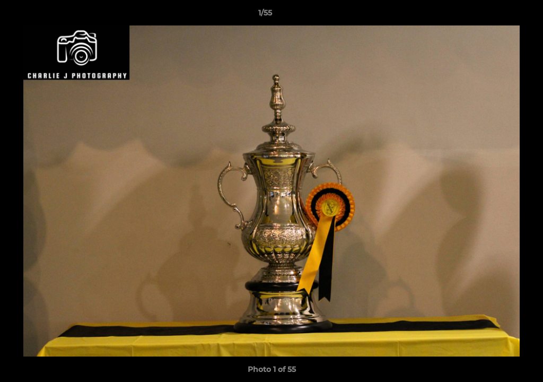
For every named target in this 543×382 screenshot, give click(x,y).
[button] (498, 15)
